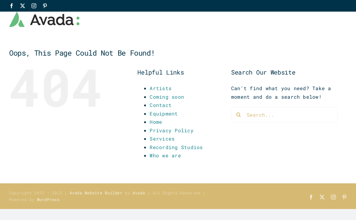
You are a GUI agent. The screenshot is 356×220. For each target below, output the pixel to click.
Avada (139, 193)
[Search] (238, 114)
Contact (161, 105)
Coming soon (167, 97)
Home (156, 122)
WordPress (48, 199)
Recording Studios (176, 147)
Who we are (165, 155)
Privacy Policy (171, 130)
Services (162, 138)
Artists (161, 88)
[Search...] (284, 114)
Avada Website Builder (96, 193)
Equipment (164, 113)
